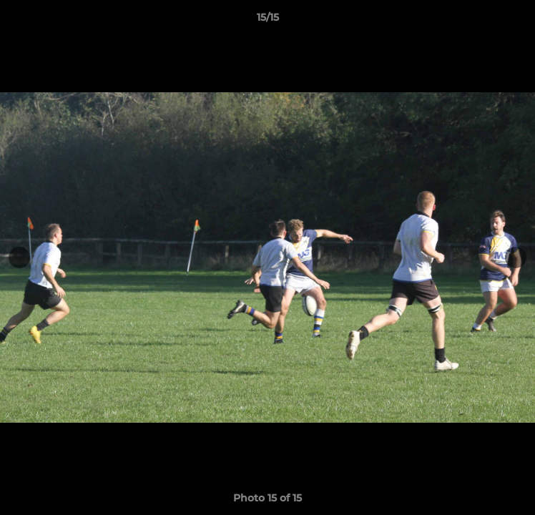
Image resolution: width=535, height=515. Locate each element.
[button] (517, 20)
